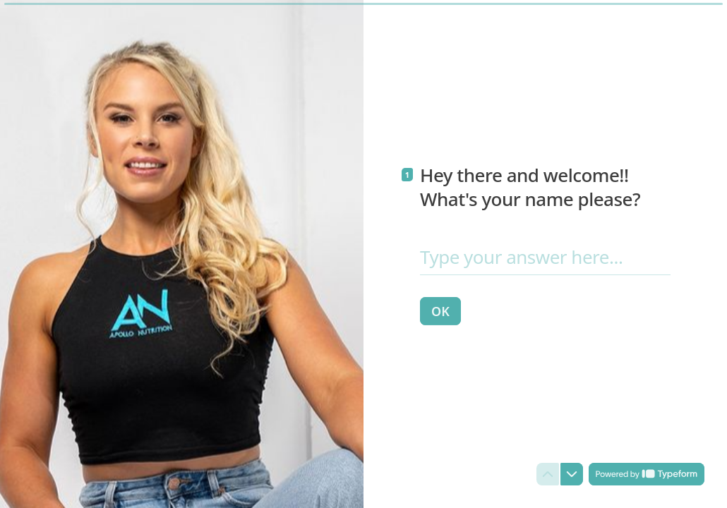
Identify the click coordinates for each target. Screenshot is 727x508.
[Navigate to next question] (571, 474)
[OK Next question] (440, 310)
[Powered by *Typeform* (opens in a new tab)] (646, 474)
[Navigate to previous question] (547, 474)
